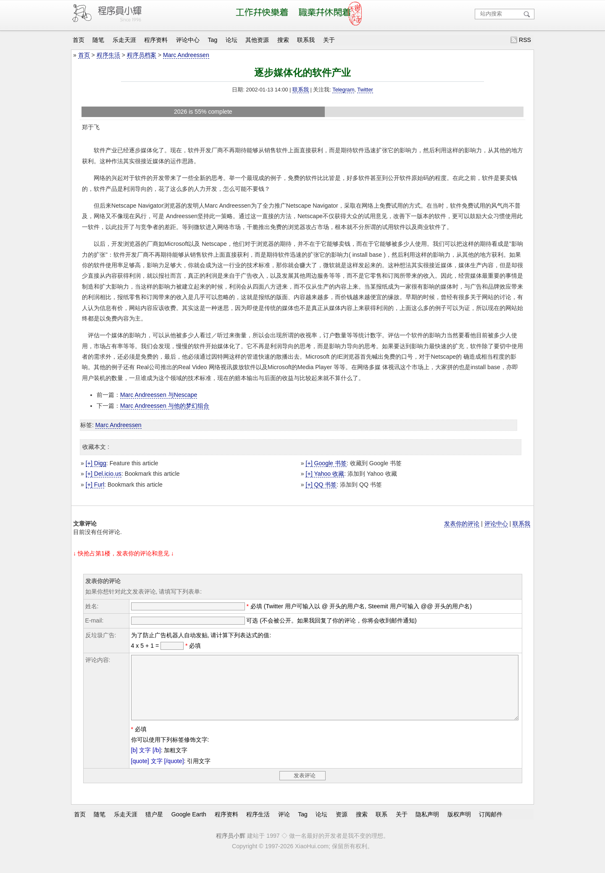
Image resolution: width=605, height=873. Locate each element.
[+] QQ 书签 (321, 484)
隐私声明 (427, 826)
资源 (341, 826)
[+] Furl (95, 484)
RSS (525, 39)
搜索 (283, 39)
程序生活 (108, 55)
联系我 (306, 39)
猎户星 (154, 826)
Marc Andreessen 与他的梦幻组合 (164, 405)
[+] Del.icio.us (103, 473)
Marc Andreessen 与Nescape (158, 394)
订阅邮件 (490, 826)
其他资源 (257, 39)
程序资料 (156, 39)
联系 (381, 826)
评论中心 (188, 39)
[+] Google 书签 (325, 463)
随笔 (98, 39)
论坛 (231, 39)
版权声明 (459, 826)
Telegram (343, 90)
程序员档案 (141, 55)
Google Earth (188, 826)
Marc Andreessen (186, 55)
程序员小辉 (230, 848)
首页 (78, 39)
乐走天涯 (124, 39)
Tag (213, 39)
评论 (284, 826)
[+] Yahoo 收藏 (324, 473)
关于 (329, 39)
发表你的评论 (461, 523)
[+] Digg (96, 463)
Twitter (365, 90)
